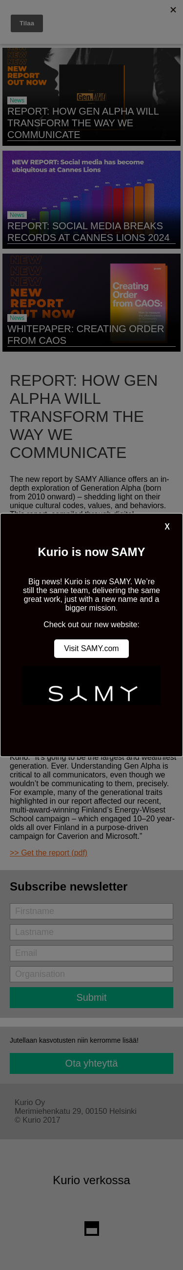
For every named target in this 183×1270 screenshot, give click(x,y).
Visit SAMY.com (91, 648)
